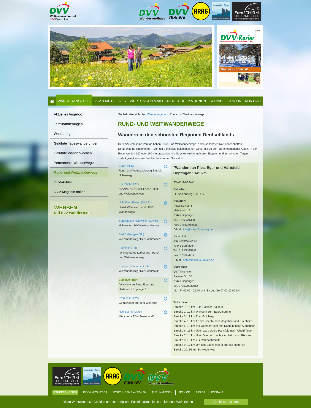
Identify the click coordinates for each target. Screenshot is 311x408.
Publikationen (192, 101)
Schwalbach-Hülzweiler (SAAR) (138, 220)
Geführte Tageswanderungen (76, 143)
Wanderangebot (74, 101)
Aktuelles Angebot (68, 114)
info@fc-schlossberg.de (198, 229)
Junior (234, 101)
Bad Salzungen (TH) (131, 234)
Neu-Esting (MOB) (130, 311)
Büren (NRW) (127, 165)
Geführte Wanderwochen (73, 153)
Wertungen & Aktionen (152, 101)
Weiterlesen (184, 401)
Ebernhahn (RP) (129, 184)
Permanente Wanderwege (74, 163)
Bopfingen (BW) (128, 279)
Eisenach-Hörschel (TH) (134, 266)
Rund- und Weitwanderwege (76, 172)
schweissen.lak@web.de (198, 260)
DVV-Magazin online (70, 192)
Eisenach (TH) (128, 247)
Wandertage (63, 133)
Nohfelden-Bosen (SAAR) (135, 202)
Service (217, 101)
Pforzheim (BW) (129, 298)
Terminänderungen (68, 124)
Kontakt (253, 101)
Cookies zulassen (226, 401)
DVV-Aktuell (63, 182)
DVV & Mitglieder (110, 101)
